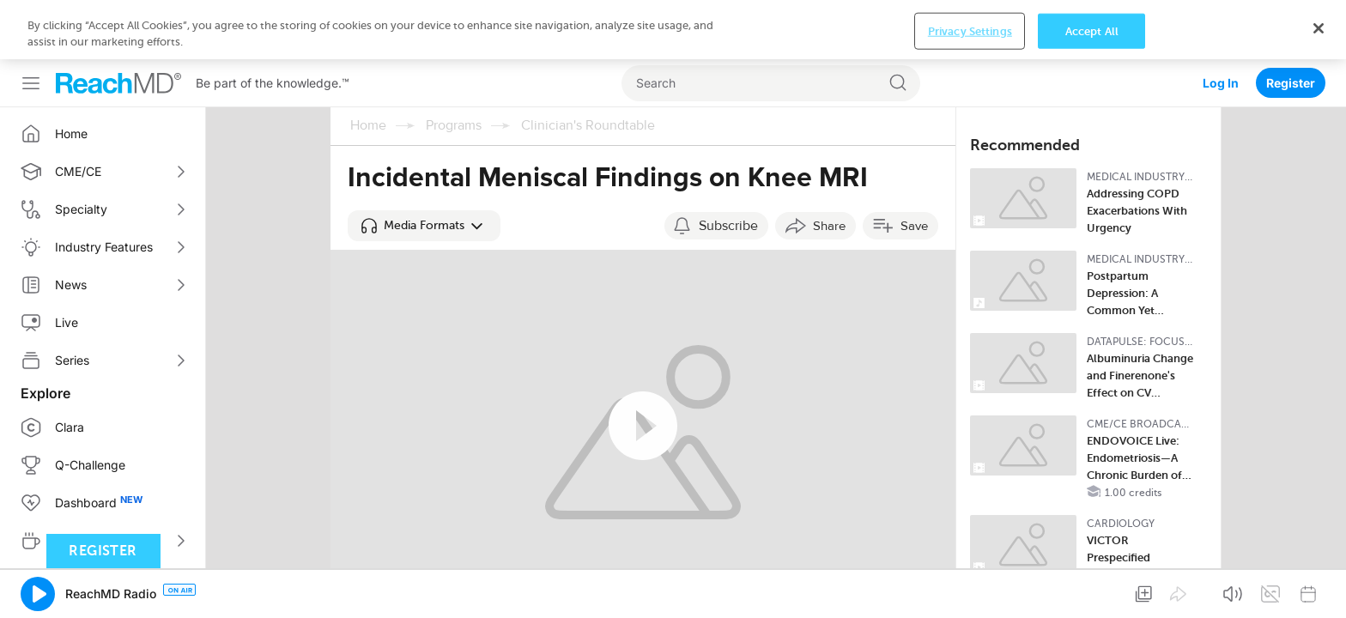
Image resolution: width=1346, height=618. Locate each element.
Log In (1221, 23)
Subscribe (728, 166)
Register (1290, 23)
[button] (424, 166)
